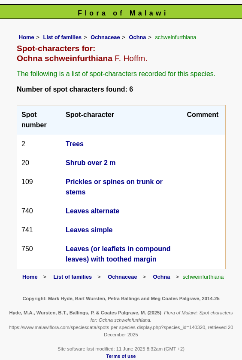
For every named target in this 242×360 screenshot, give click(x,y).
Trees (75, 144)
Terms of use (121, 356)
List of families (62, 37)
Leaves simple (89, 230)
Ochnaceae (105, 37)
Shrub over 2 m (90, 162)
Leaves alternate (92, 211)
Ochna (137, 37)
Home (26, 37)
